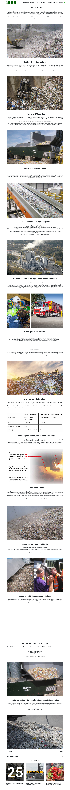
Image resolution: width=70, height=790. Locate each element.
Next (61, 751)
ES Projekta (55, 2)
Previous (9, 751)
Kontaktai (61, 2)
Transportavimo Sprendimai (29, 2)
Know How (50, 2)
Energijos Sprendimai (41, 2)
